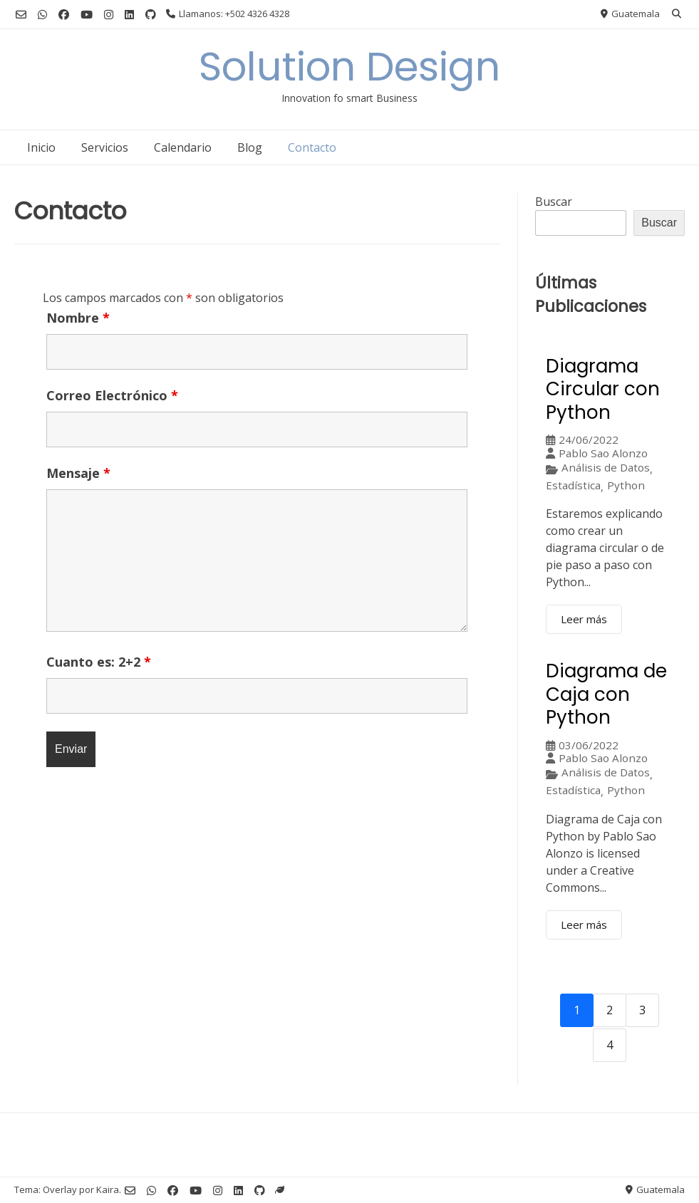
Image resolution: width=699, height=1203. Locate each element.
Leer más (584, 619)
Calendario (183, 147)
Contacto (312, 147)
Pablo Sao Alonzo (603, 453)
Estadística (573, 485)
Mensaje (78, 472)
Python (626, 485)
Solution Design (349, 66)
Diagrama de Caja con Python (606, 694)
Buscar (553, 201)
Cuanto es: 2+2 (98, 661)
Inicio (41, 147)
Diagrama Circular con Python (603, 389)
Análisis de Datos (605, 467)
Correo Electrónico (112, 395)
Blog (249, 147)
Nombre (78, 317)
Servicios (104, 147)
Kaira (107, 1189)
